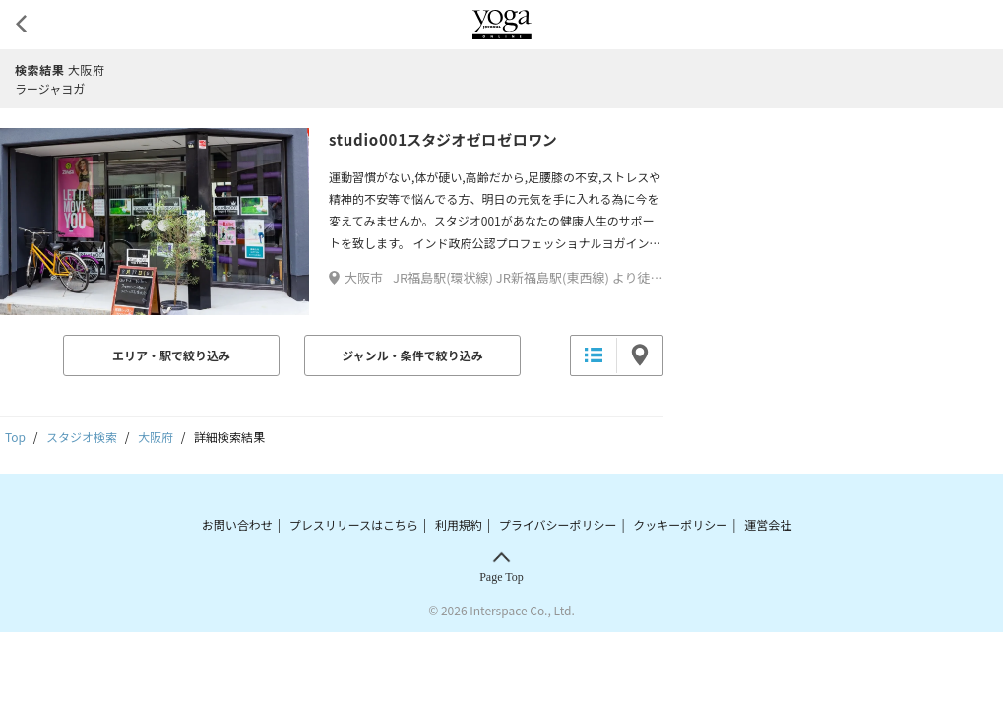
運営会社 (767, 524)
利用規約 (458, 524)
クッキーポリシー (680, 524)
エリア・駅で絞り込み (171, 355)
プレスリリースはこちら (353, 524)
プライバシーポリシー (558, 524)
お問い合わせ (237, 524)
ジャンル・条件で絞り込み (412, 355)
